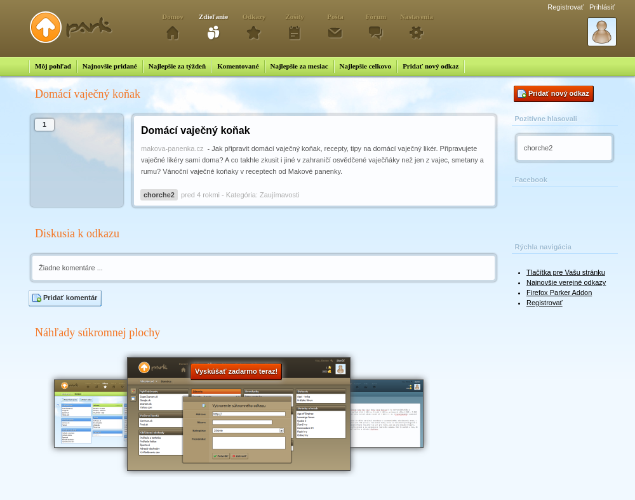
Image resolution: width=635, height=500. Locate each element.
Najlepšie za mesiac (299, 66)
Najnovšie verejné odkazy (566, 282)
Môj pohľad (53, 66)
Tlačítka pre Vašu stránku (565, 272)
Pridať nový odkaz (430, 66)
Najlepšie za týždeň (177, 66)
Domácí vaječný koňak (195, 130)
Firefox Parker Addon (559, 292)
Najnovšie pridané (110, 66)
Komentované (237, 66)
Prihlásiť (602, 7)
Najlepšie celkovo (366, 66)
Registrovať (565, 7)
